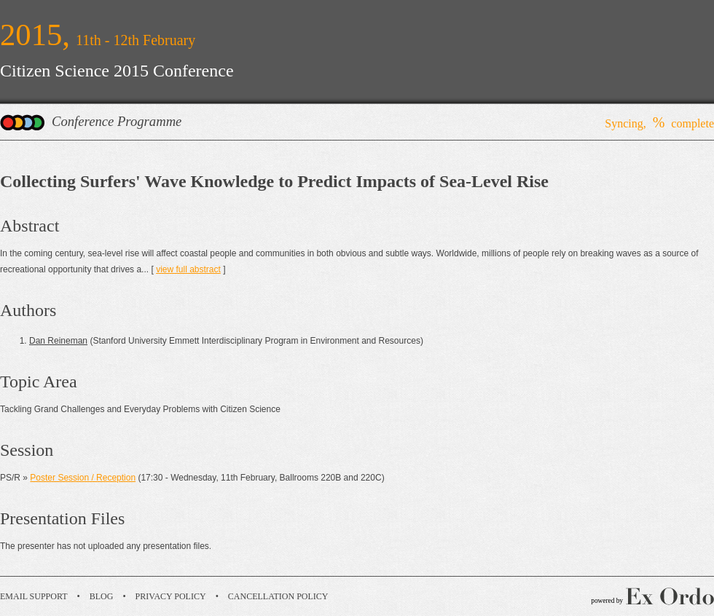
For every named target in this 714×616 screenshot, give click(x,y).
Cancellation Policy (278, 596)
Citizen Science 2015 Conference (117, 70)
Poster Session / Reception (83, 478)
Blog (102, 596)
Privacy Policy (171, 596)
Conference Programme (116, 121)
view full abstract (188, 269)
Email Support (34, 596)
